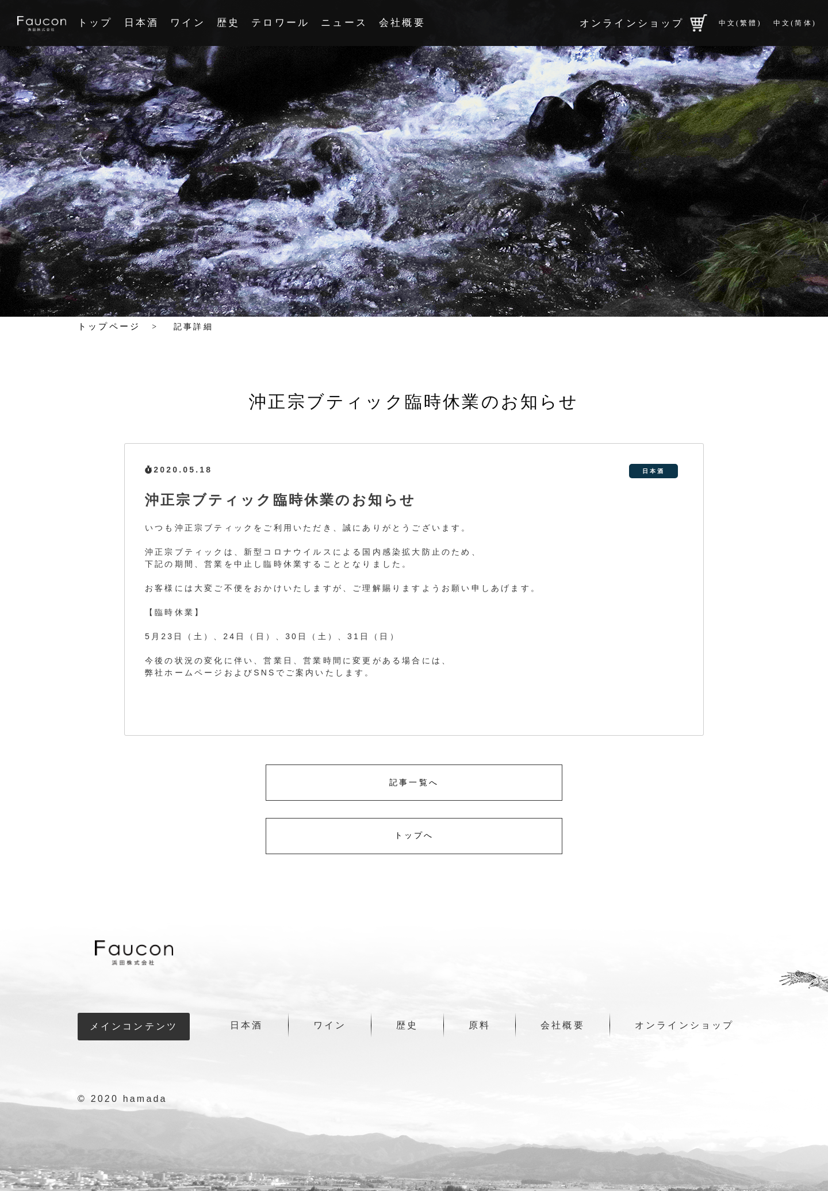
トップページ (109, 326)
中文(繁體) (740, 23)
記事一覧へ (414, 782)
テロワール (280, 22)
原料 (479, 1025)
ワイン (187, 22)
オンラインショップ (643, 23)
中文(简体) (794, 23)
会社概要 (402, 22)
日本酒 (141, 22)
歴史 (228, 22)
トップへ (414, 835)
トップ (95, 22)
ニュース (344, 22)
